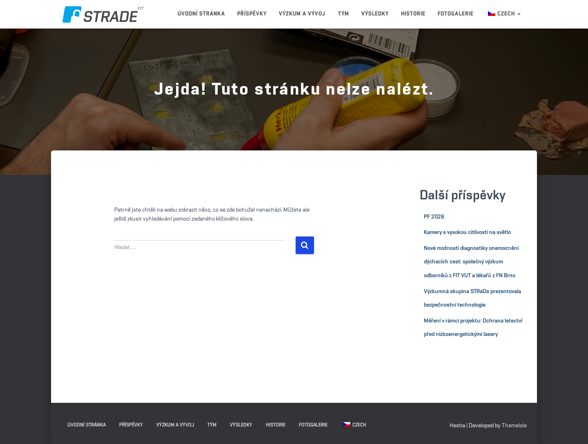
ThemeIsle (514, 426)
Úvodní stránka (201, 14)
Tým (343, 14)
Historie (413, 14)
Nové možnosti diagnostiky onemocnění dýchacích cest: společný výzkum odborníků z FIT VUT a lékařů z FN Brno (471, 261)
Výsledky (375, 14)
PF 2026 (434, 217)
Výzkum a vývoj (302, 14)
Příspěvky (252, 14)
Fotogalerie (455, 14)
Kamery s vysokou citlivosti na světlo (467, 232)
